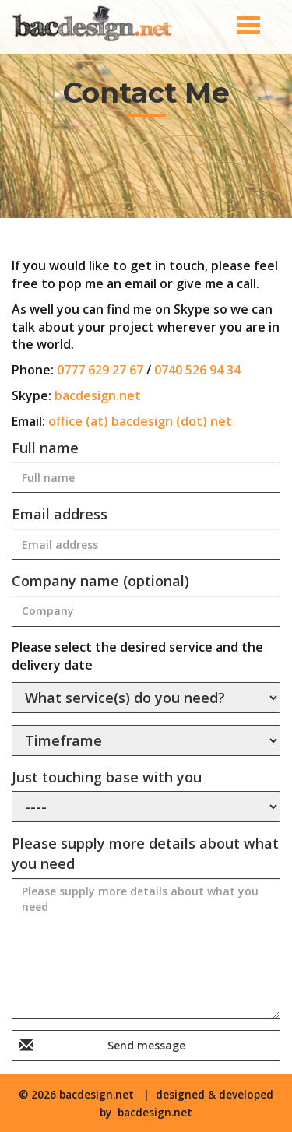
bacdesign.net (98, 395)
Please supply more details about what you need (145, 853)
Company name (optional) (100, 580)
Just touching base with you (107, 777)
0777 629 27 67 (100, 369)
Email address (59, 513)
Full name (45, 447)
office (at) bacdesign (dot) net (140, 421)
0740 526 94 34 (197, 369)
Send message (146, 1045)
